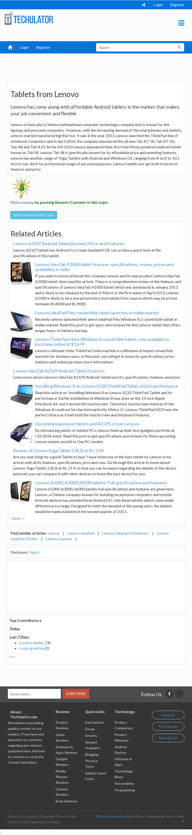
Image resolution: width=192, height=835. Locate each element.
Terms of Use (17, 822)
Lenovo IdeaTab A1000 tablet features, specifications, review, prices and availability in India (104, 267)
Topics (33, 552)
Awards (168, 714)
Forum (90, 729)
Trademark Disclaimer (44, 822)
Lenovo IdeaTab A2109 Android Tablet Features (59, 370)
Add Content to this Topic (33, 215)
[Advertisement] (98, 66)
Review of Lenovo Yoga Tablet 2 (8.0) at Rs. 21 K (58, 450)
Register (177, 4)
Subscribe (76, 693)
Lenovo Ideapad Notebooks (125, 533)
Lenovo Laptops (59, 538)
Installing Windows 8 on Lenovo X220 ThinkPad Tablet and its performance (106, 386)
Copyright (47, 816)
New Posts (168, 737)
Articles (91, 735)
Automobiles (124, 783)
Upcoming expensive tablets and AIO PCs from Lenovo (87, 423)
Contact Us (31, 816)
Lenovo (54, 533)
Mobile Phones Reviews (62, 776)
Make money (22, 202)
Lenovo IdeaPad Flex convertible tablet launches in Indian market (97, 312)
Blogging (92, 754)
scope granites (31, 648)
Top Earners (168, 726)
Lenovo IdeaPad (80, 533)
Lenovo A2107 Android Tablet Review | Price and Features (68, 243)
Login (158, 4)
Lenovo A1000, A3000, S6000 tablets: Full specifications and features (101, 482)
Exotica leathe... (32, 642)
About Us (15, 816)
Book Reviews (66, 801)
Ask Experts (94, 722)
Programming (125, 790)
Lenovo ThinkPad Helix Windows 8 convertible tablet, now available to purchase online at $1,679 (102, 341)
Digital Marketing (108, 816)
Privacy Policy (66, 816)
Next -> (18, 518)
